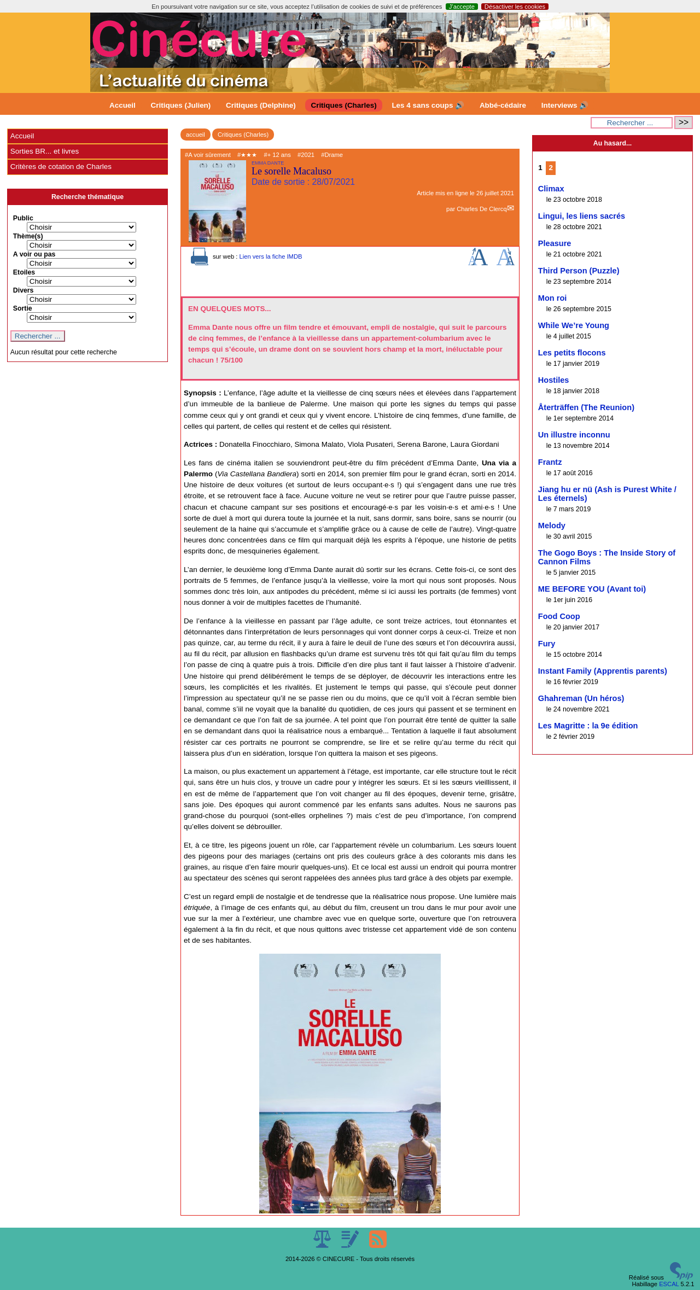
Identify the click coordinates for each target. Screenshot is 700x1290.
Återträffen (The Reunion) (586, 407)
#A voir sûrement (208, 154)
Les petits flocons (572, 352)
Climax (551, 188)
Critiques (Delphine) (261, 105)
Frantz (550, 462)
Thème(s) (28, 236)
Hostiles (553, 380)
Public (23, 218)
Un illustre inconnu (574, 434)
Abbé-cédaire (503, 105)
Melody (551, 525)
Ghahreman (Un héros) (581, 698)
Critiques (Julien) (181, 105)
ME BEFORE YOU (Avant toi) (592, 589)
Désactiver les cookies (515, 6)
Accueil (122, 105)
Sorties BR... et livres (44, 151)
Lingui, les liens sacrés (581, 216)
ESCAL (669, 1284)
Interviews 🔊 (564, 105)
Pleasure (554, 243)
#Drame (332, 154)
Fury (547, 643)
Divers (23, 290)
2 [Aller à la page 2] (550, 168)
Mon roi (552, 298)
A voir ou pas (34, 254)
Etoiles (24, 272)
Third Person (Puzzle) (579, 270)
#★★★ (247, 154)
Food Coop (559, 616)
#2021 (306, 154)
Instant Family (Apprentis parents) (602, 671)
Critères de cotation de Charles (61, 166)
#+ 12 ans (277, 154)
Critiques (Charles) (343, 105)
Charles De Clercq (481, 209)
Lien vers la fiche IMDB (270, 256)
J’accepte (462, 6)
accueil (195, 134)
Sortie (22, 308)
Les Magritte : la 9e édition (588, 725)
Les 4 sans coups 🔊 (428, 105)
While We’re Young (573, 325)
